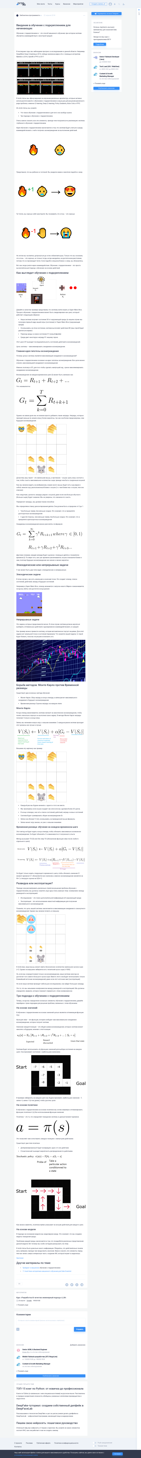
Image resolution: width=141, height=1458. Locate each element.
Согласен (117, 1454)
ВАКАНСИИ (97, 52)
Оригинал (19, 1258)
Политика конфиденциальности (66, 1443)
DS (19, 1284)
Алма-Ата (25, 1352)
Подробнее (100, 44)
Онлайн (29, 1300)
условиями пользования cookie (26, 1455)
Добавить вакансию (77, 1345)
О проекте (18, 1443)
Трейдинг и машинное (31, 1268)
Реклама (29, 1443)
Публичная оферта (43, 1443)
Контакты (18, 1447)
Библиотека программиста (30, 15)
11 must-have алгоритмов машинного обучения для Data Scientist (47, 1271)
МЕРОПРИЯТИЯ (21, 1292)
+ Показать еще (99, 83)
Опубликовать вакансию (106, 88)
